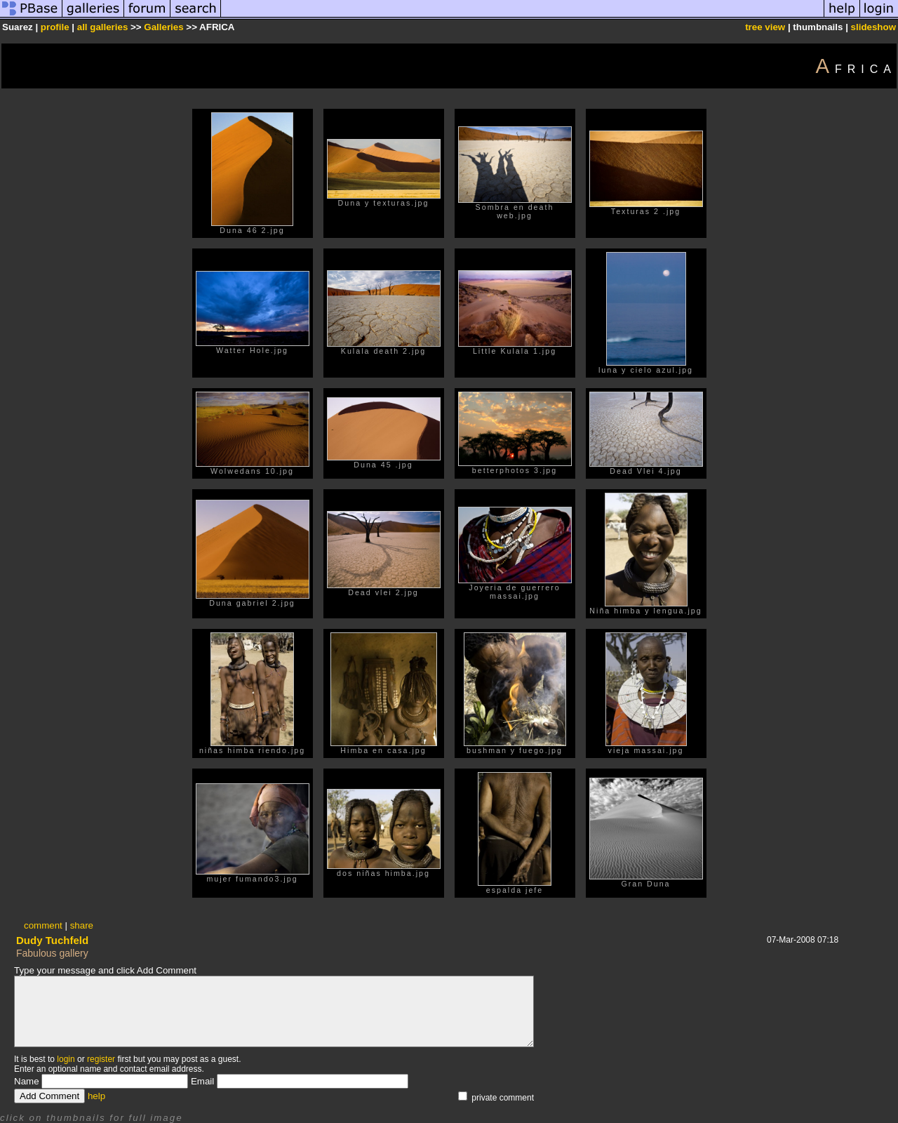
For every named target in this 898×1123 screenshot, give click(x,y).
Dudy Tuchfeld (52, 940)
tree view (765, 27)
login (65, 1059)
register (101, 1059)
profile (55, 27)
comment (43, 925)
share (81, 925)
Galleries (163, 27)
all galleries (102, 27)
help (96, 1096)
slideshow (873, 27)
